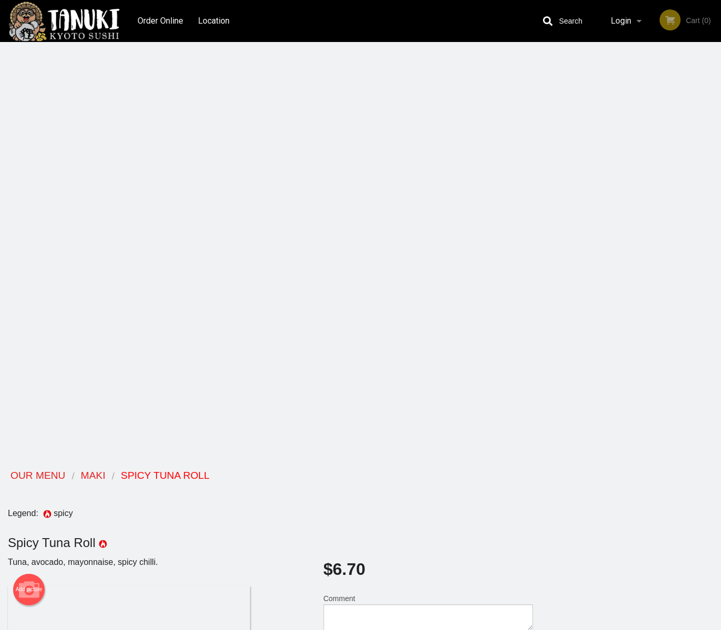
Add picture (29, 171)
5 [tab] (654, 294)
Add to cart (433, 240)
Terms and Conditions (444, 503)
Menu (333, 490)
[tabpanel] (631, 226)
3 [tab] (623, 294)
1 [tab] (591, 294)
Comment (428, 194)
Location (214, 21)
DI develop (377, 594)
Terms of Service (377, 622)
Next (713, 227)
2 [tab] (607, 294)
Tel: (527, 515)
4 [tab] (638, 294)
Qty (355, 236)
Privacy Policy (433, 515)
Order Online (160, 21)
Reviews (424, 490)
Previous (549, 227)
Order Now (631, 65)
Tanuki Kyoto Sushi (151, 475)
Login (621, 21)
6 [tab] (670, 294)
